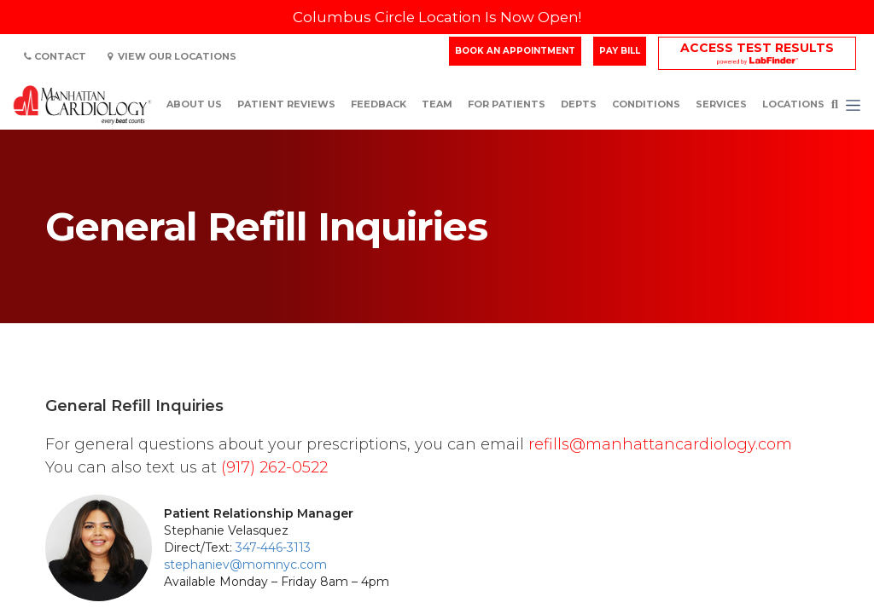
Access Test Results (757, 47)
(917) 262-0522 (274, 467)
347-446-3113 (273, 547)
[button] (853, 105)
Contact (55, 56)
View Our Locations (172, 56)
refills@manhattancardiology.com (660, 444)
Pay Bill (619, 50)
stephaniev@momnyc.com (245, 564)
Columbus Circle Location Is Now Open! (437, 17)
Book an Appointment (515, 50)
